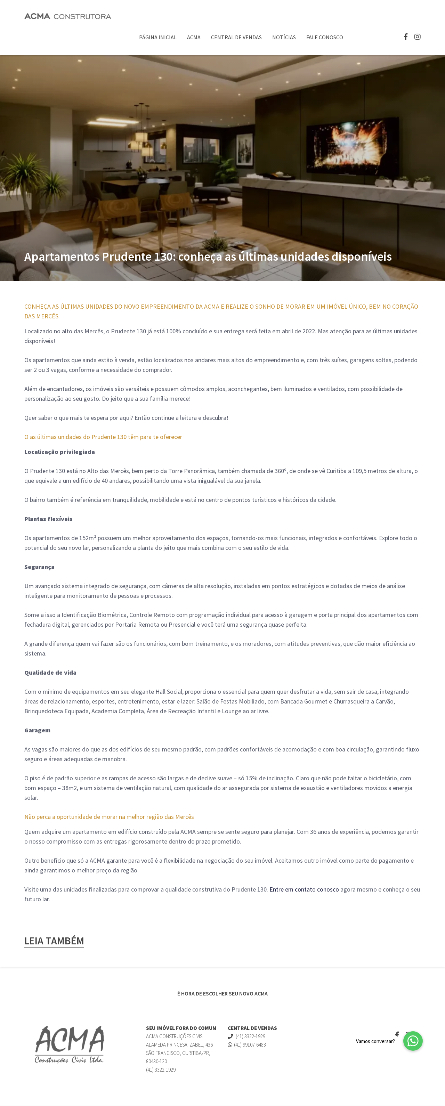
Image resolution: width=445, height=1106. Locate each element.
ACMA (194, 37)
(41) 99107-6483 (247, 1045)
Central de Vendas (236, 37)
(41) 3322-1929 (246, 1036)
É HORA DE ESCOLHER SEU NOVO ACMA (222, 993)
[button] (413, 1041)
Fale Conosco (324, 37)
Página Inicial (158, 37)
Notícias (284, 37)
